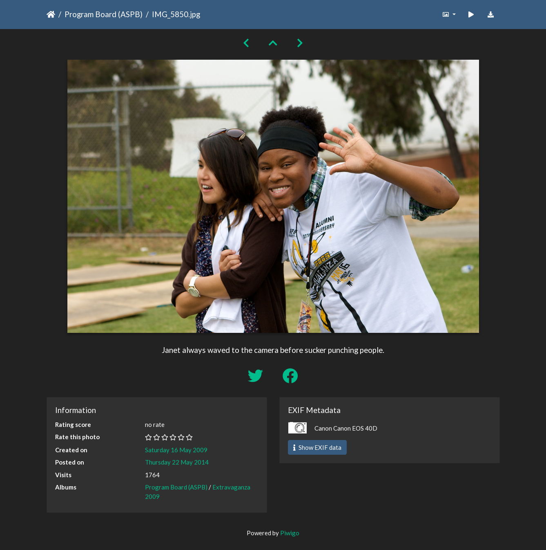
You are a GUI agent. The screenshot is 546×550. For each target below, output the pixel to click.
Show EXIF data (317, 447)
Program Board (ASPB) (104, 14)
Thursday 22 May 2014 (177, 462)
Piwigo (289, 533)
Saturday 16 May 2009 (176, 449)
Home (51, 14)
